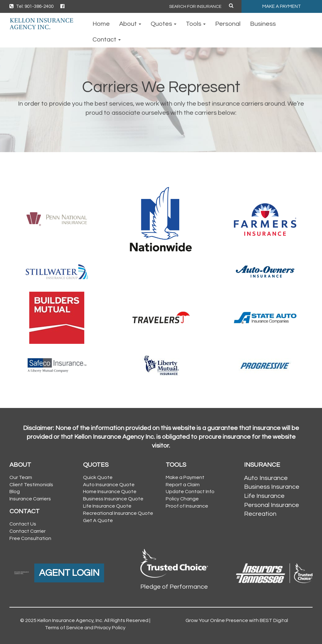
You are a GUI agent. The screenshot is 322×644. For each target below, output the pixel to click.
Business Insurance (271, 487)
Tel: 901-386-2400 (31, 6)
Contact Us (22, 523)
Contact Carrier (27, 531)
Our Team (20, 477)
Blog (14, 491)
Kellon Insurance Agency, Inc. (70, 620)
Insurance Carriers (30, 498)
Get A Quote (98, 520)
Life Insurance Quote (107, 506)
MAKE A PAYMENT (281, 6)
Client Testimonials (31, 484)
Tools (196, 24)
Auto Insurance (266, 478)
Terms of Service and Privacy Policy (85, 627)
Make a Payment (185, 477)
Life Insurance (264, 496)
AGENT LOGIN (69, 573)
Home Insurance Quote (109, 491)
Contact (106, 39)
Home (101, 24)
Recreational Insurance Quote (118, 513)
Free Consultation (30, 538)
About (130, 24)
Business (263, 24)
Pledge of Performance (174, 587)
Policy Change (182, 498)
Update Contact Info (190, 491)
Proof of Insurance (187, 506)
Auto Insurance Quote (109, 484)
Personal (228, 24)
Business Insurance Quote (113, 498)
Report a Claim (183, 484)
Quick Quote (98, 477)
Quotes (163, 24)
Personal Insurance (271, 505)
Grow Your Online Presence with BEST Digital (237, 620)
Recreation (260, 514)
